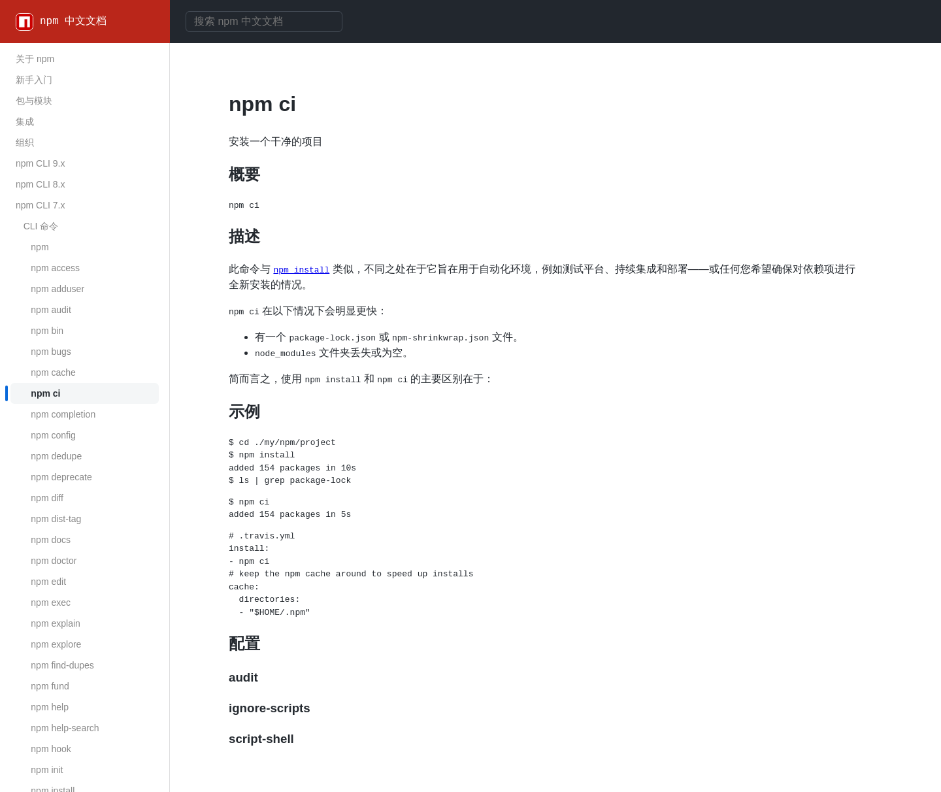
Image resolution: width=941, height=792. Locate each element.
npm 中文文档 (73, 21)
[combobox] (264, 21)
